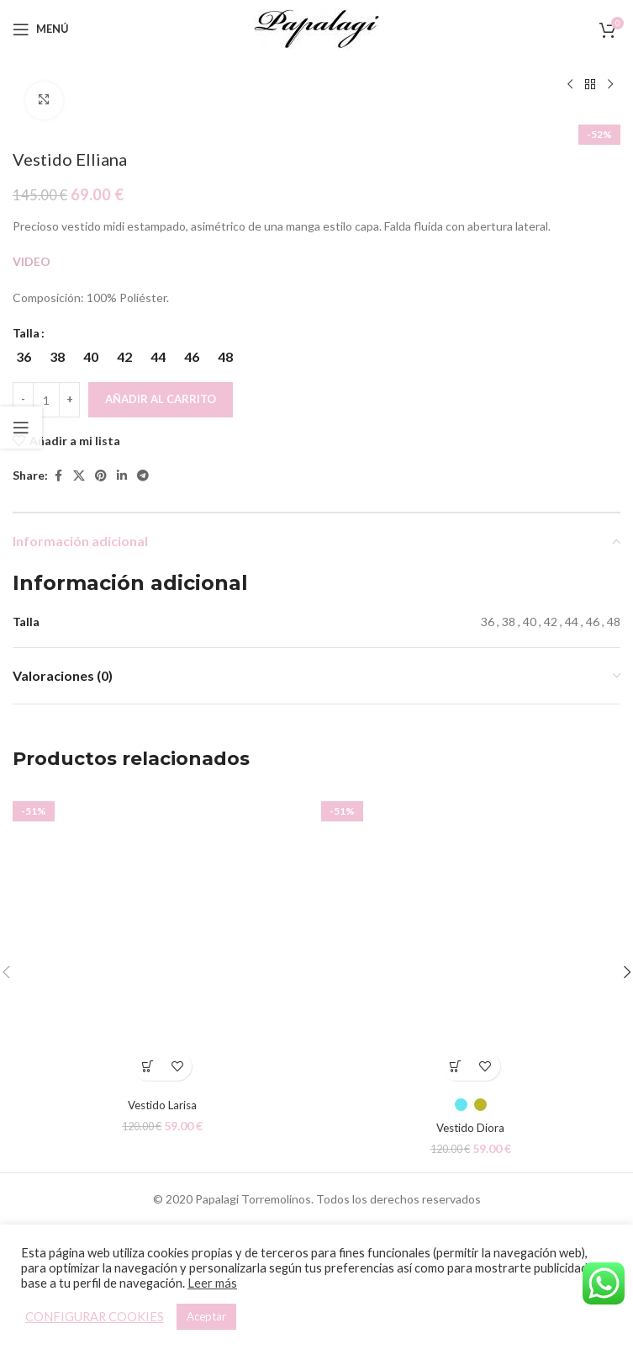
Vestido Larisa (162, 1104)
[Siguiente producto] (610, 85)
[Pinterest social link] (101, 475)
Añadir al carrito (160, 399)
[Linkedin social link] (122, 475)
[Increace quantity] (69, 399)
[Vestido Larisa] (163, 939)
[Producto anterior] (570, 85)
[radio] (23, 356)
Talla (26, 333)
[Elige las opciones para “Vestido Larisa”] (147, 1066)
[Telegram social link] (143, 475)
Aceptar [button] (206, 1316)
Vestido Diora (470, 1127)
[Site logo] (317, 27)
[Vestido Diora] (471, 939)
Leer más (212, 1283)
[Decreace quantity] (23, 399)
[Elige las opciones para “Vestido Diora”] (456, 1066)
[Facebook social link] (58, 475)
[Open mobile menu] (40, 29)
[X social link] (79, 475)
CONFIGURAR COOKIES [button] (94, 1317)
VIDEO (31, 261)
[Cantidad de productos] (46, 399)
